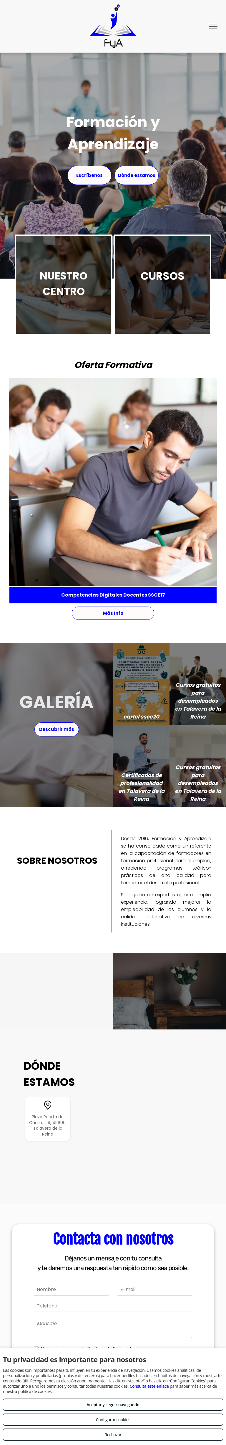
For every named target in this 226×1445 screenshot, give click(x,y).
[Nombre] (71, 1290)
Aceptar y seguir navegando (113, 1404)
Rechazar (112, 1434)
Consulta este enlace (149, 1386)
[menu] (213, 26)
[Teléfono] (113, 1306)
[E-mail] (154, 1290)
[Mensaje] (113, 1328)
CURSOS (163, 276)
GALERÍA (56, 702)
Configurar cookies (113, 1419)
